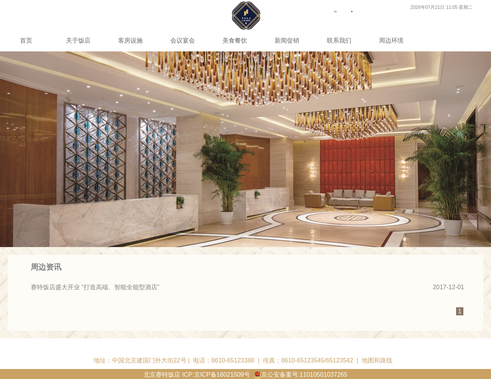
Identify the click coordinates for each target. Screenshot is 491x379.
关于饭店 (78, 40)
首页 (26, 40)
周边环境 (391, 40)
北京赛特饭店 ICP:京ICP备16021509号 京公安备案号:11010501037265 (245, 374)
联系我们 (339, 40)
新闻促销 (287, 40)
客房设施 (130, 40)
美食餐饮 (234, 40)
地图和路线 (377, 360)
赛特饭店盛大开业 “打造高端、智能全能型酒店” (95, 287)
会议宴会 (182, 40)
